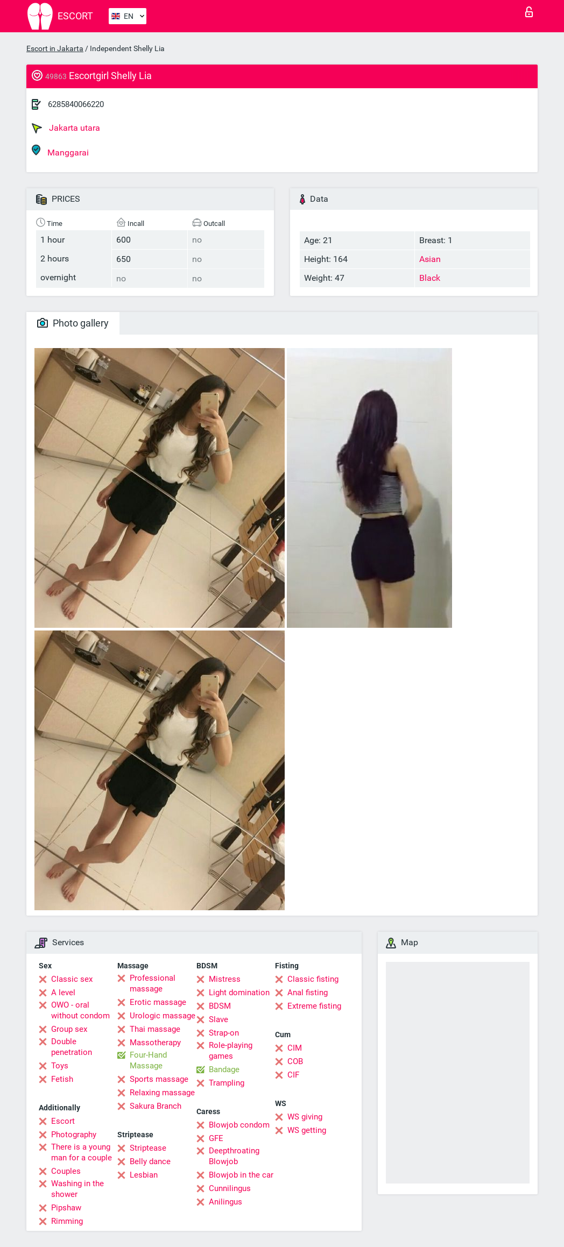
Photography (73, 1134)
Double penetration (71, 1047)
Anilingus (225, 1202)
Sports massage (159, 1079)
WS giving (304, 1117)
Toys (59, 1066)
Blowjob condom (239, 1125)
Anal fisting (307, 992)
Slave (218, 1019)
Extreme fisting (314, 1006)
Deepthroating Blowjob (234, 1156)
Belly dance (150, 1161)
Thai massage (155, 1029)
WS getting (306, 1130)
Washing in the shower (77, 1189)
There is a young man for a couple (81, 1152)
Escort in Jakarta (54, 48)
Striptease (148, 1148)
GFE (216, 1138)
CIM (294, 1048)
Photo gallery (73, 323)
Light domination (239, 992)
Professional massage (152, 983)
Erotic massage (158, 1002)
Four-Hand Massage (148, 1060)
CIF (293, 1075)
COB (295, 1061)
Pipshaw (66, 1208)
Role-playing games (230, 1050)
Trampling (226, 1083)
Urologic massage (162, 1016)
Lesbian (144, 1175)
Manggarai (60, 151)
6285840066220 (76, 104)
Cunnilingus (230, 1188)
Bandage (224, 1069)
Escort (63, 1121)
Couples (66, 1171)
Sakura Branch (155, 1106)
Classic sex (72, 979)
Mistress (225, 979)
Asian (430, 259)
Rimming (67, 1221)
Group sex (69, 1029)
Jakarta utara (66, 128)
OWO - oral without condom (80, 1010)
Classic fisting (313, 979)
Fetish (62, 1079)
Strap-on (224, 1033)
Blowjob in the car (241, 1175)
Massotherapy (155, 1042)
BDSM (220, 1006)
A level (63, 992)
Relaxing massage (162, 1092)
